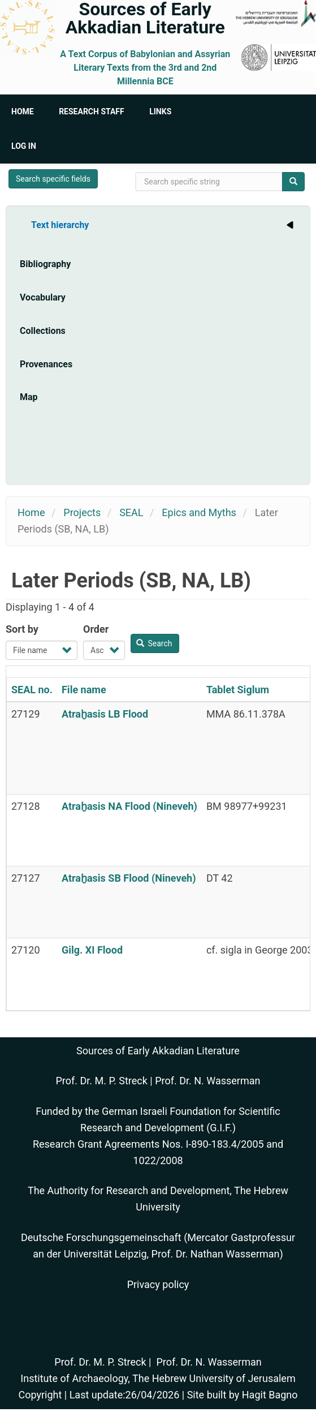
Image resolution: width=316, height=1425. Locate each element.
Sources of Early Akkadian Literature (145, 18)
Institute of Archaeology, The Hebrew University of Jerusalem (157, 1378)
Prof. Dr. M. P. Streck (102, 1081)
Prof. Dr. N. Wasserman (207, 1081)
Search (154, 643)
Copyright (40, 1395)
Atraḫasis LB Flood (105, 714)
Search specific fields (53, 178)
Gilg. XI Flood (92, 950)
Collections (43, 330)
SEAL (131, 512)
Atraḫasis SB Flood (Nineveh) (129, 878)
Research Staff (91, 111)
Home (22, 111)
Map (29, 397)
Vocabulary (43, 297)
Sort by (22, 629)
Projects (82, 512)
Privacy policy (158, 1284)
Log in (23, 146)
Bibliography (45, 264)
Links (160, 111)
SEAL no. (32, 690)
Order (96, 629)
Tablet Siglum (237, 690)
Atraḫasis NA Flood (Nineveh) (129, 806)
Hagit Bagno (270, 1395)
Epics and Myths (199, 512)
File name (84, 690)
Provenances (46, 364)
